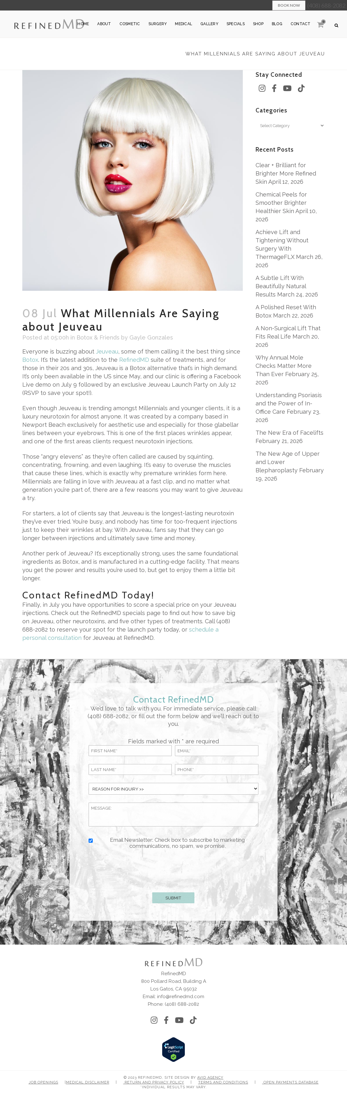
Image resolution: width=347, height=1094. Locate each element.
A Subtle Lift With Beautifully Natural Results (281, 286)
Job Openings (43, 1082)
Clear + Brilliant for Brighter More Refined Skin (286, 173)
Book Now (289, 5)
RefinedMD (134, 359)
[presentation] (173, 869)
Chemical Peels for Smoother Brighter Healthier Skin (281, 202)
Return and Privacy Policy (153, 1082)
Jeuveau (107, 351)
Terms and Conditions (223, 1082)
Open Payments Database (290, 1082)
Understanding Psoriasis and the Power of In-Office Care (289, 403)
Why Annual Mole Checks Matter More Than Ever (284, 365)
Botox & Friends (97, 337)
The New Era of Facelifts (289, 432)
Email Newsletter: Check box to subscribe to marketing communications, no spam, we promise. (177, 843)
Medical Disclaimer (87, 1082)
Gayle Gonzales (151, 337)
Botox (30, 359)
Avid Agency (210, 1078)
